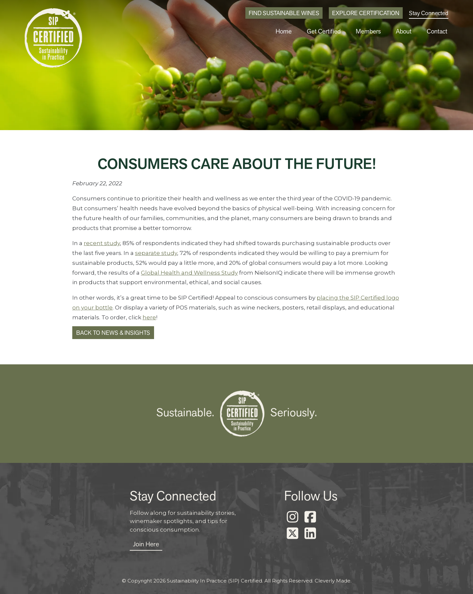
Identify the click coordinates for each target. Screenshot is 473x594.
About (408, 31)
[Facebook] (310, 517)
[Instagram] (292, 517)
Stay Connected (428, 13)
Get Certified (336, 31)
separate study (156, 253)
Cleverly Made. (333, 581)
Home (300, 31)
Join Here (146, 544)
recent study (102, 243)
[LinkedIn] (310, 533)
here (149, 317)
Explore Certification (365, 13)
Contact (438, 31)
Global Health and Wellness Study (189, 272)
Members (376, 31)
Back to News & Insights (113, 332)
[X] (292, 533)
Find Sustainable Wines (284, 13)
